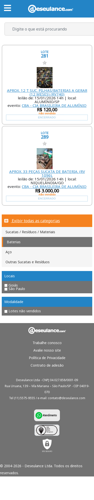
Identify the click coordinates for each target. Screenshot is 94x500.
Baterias (14, 241)
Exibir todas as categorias (32, 220)
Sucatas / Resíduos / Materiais (30, 231)
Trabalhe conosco (47, 342)
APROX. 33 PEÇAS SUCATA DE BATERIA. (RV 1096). (47, 173)
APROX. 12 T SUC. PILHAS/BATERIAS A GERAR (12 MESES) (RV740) (47, 92)
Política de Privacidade (47, 357)
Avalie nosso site (47, 350)
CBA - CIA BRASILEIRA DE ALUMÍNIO (54, 105)
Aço (9, 251)
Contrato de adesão (47, 365)
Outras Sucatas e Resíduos (28, 262)
